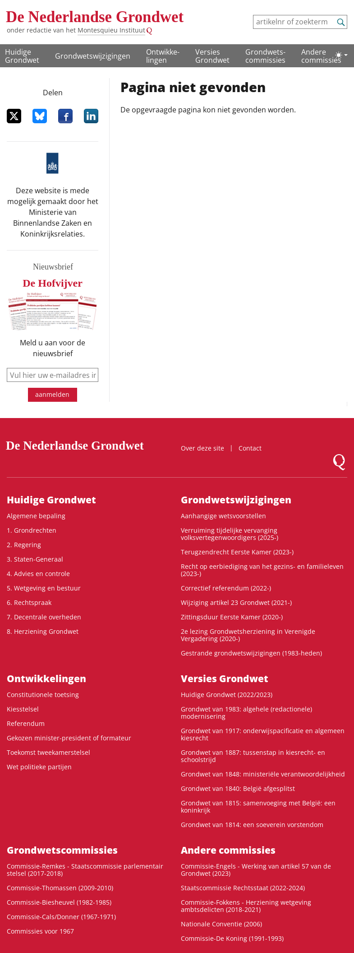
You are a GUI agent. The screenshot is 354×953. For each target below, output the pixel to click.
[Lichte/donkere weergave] (341, 55)
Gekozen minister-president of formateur (69, 738)
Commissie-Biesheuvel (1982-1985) (59, 902)
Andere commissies (321, 56)
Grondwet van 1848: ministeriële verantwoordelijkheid (263, 774)
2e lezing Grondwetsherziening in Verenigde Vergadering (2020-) (248, 635)
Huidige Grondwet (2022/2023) (226, 694)
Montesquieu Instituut (111, 30)
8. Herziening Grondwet (42, 631)
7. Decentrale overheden (44, 617)
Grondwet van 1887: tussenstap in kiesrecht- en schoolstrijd (253, 756)
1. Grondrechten (31, 530)
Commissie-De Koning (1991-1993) (232, 938)
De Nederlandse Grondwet (95, 17)
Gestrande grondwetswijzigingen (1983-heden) (251, 653)
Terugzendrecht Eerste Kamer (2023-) (237, 552)
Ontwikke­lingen (162, 56)
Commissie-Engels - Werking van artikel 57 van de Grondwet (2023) (256, 870)
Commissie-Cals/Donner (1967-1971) (61, 916)
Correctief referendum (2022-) (226, 588)
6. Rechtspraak (29, 602)
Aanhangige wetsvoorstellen (223, 515)
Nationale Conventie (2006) (221, 924)
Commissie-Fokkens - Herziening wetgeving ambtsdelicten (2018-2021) (246, 906)
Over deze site (202, 448)
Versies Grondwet (212, 56)
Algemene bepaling (36, 515)
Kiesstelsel (23, 709)
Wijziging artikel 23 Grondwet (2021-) (236, 602)
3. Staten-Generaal (35, 559)
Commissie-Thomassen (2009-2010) (60, 887)
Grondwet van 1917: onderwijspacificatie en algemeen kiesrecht (263, 734)
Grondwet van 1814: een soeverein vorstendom (252, 824)
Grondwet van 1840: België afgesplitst (238, 788)
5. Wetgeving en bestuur (44, 588)
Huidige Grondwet (22, 56)
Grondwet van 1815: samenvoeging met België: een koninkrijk (258, 806)
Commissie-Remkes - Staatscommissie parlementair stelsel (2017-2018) (85, 870)
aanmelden (52, 394)
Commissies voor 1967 (40, 931)
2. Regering (24, 544)
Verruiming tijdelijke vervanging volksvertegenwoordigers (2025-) (229, 534)
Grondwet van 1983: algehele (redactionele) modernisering (246, 713)
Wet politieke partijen (39, 766)
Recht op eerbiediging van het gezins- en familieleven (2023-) (262, 570)
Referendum (26, 723)
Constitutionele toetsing (43, 694)
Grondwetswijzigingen (92, 56)
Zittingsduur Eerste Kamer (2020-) (232, 617)
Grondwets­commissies (265, 56)
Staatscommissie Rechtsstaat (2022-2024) (243, 887)
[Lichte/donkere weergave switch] (341, 55)
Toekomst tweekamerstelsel (48, 752)
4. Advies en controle (38, 573)
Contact (250, 448)
